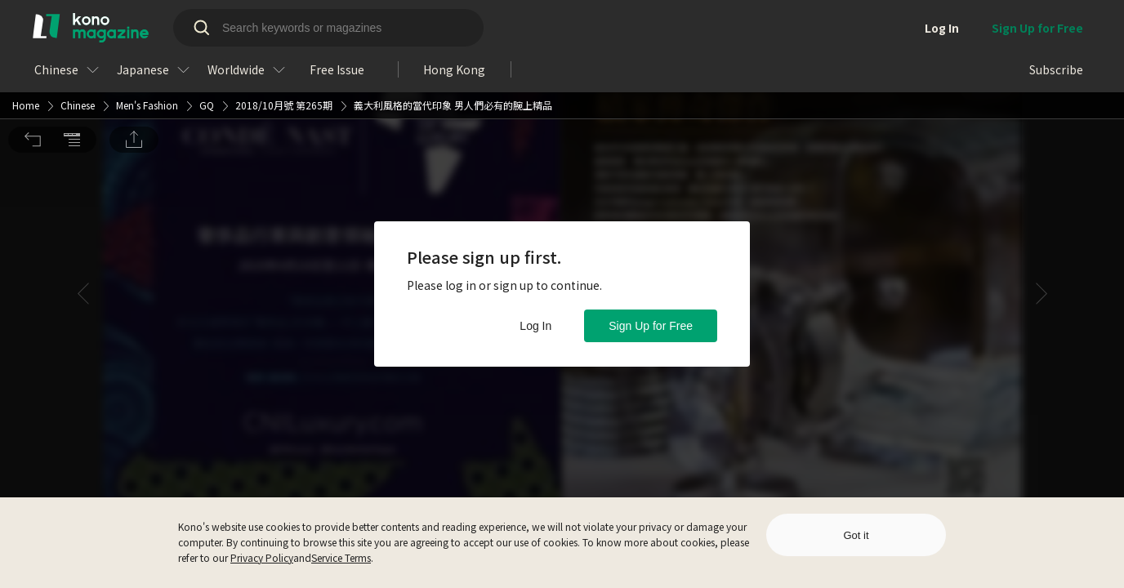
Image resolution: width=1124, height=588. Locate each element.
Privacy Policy (261, 557)
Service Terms (341, 557)
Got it (855, 535)
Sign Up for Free (651, 325)
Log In (535, 325)
